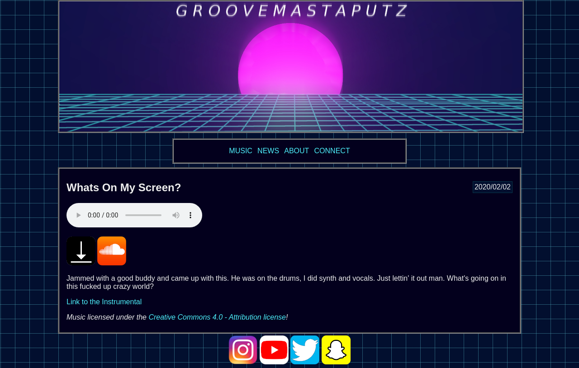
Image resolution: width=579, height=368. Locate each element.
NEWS (268, 151)
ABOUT (296, 151)
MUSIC (240, 151)
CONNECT (332, 151)
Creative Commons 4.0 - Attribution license (217, 317)
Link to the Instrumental (104, 302)
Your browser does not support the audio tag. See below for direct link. (134, 215)
